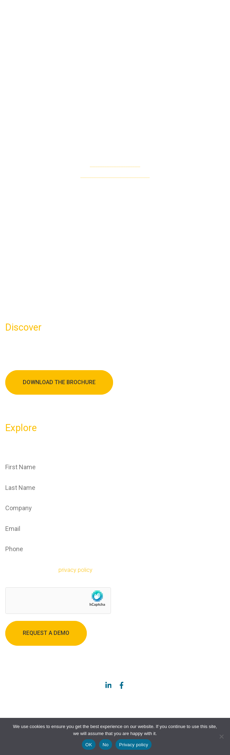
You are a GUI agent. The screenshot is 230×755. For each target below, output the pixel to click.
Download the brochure (59, 382)
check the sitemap (115, 163)
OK (88, 744)
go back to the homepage (115, 174)
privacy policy (75, 570)
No (106, 744)
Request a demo (46, 633)
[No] (221, 736)
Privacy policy (133, 744)
